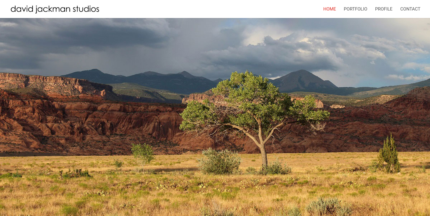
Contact (410, 9)
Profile (384, 9)
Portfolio (355, 9)
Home (329, 9)
